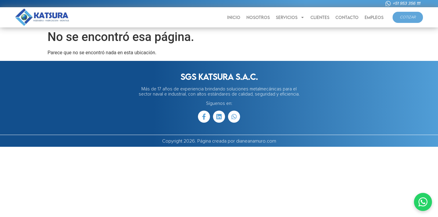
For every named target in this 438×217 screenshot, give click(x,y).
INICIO (233, 17)
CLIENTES (319, 17)
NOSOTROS (258, 17)
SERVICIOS (290, 17)
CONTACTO (347, 17)
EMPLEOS (374, 17)
